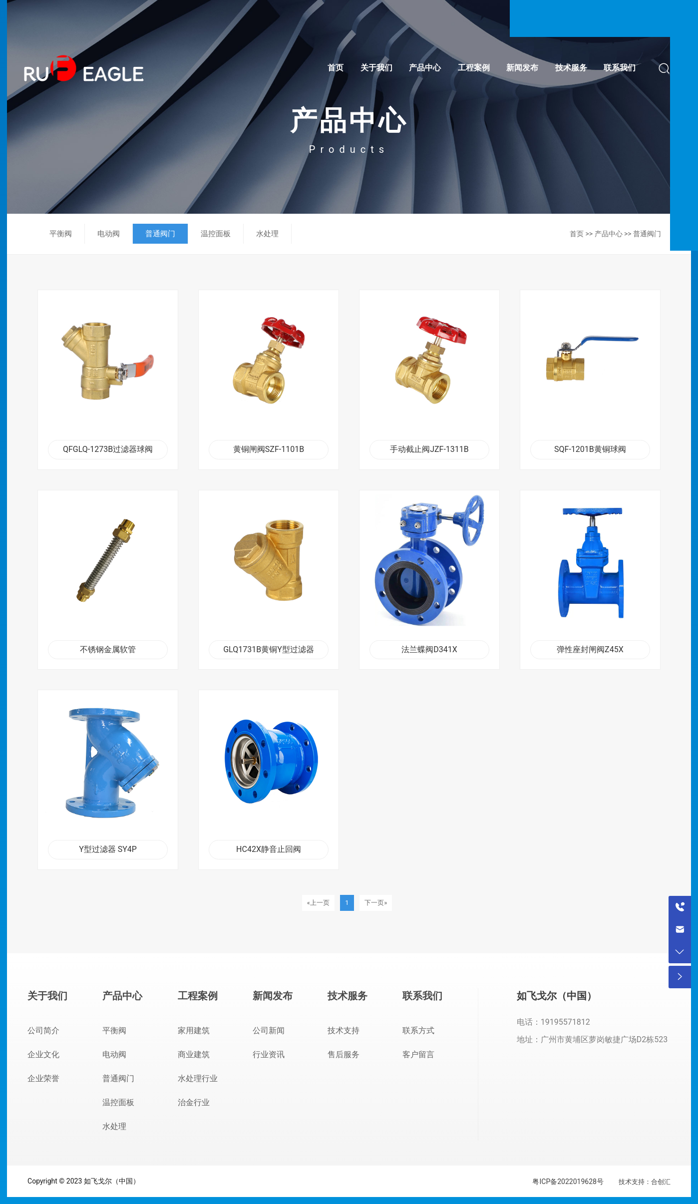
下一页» (375, 902)
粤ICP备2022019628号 (567, 1182)
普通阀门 (647, 234)
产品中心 (609, 234)
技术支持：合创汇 (645, 1182)
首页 (577, 234)
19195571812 (565, 1022)
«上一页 (318, 902)
